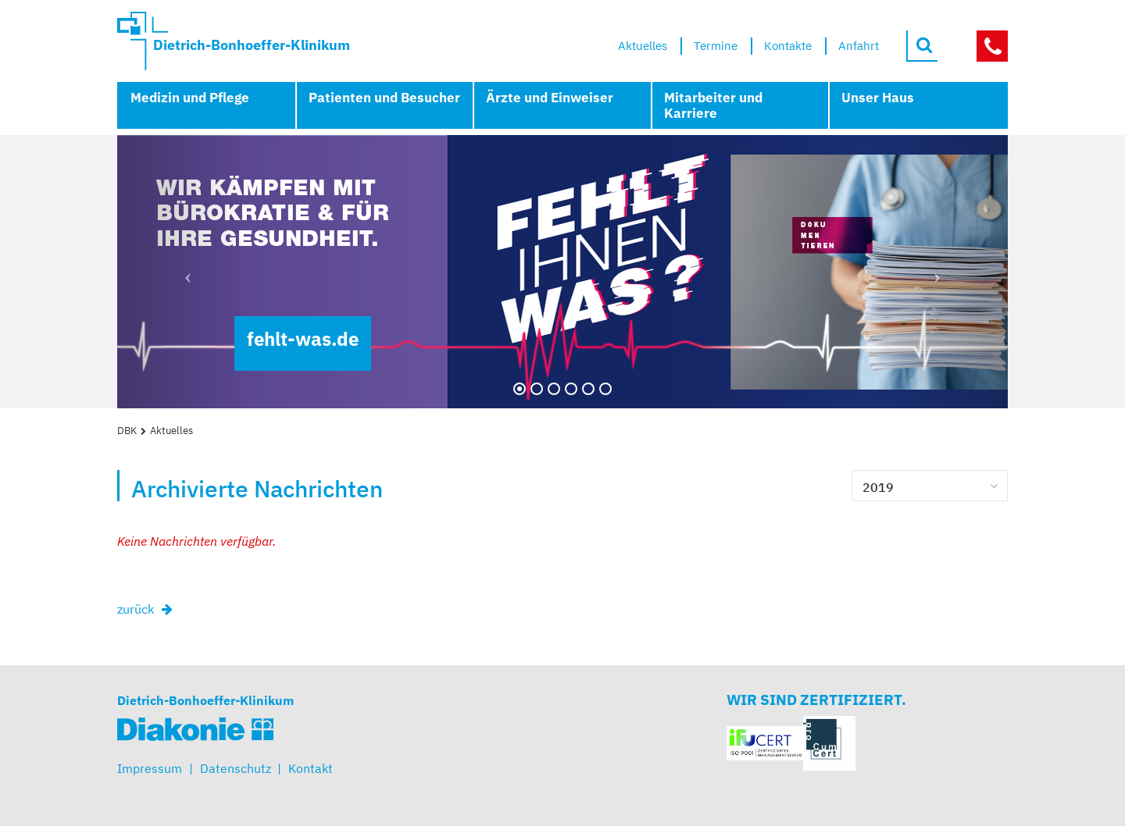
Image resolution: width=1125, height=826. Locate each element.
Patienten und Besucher (384, 97)
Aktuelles (171, 430)
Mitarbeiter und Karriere (713, 105)
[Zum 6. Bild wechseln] (605, 389)
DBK (127, 430)
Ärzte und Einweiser (549, 97)
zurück (135, 609)
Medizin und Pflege (189, 97)
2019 (878, 487)
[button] (184, 271)
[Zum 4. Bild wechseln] (571, 389)
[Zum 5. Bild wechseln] (588, 389)
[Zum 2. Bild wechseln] (536, 389)
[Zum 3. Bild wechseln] (554, 389)
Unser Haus (877, 97)
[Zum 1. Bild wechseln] (519, 389)
